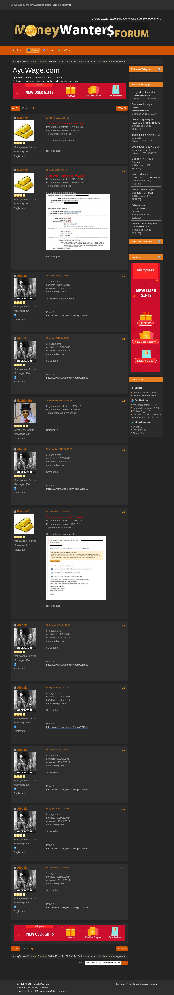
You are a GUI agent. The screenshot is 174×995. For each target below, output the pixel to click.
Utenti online (143, 422)
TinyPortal (120, 984)
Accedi (55, 4)
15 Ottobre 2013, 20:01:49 (58, 511)
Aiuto (129, 984)
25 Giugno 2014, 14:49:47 (57, 750)
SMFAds (20, 988)
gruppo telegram (128, 18)
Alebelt (22, 275)
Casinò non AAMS (141, 158)
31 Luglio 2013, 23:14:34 (57, 170)
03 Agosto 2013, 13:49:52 (57, 276)
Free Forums (32, 988)
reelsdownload (140, 110)
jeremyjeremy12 (141, 150)
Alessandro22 (142, 95)
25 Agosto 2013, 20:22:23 (57, 338)
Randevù (23, 117)
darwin (135, 211)
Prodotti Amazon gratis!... (145, 223)
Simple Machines (41, 984)
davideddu (24, 400)
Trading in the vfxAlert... (144, 134)
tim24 (150, 192)
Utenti (139, 387)
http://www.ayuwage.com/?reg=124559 (67, 315)
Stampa (122, 108)
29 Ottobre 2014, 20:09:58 (58, 867)
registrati (66, 4)
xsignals (136, 138)
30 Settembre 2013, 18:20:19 (59, 449)
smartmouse (153, 122)
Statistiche (137, 379)
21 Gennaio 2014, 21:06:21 (58, 625)
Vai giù (15, 108)
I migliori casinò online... (145, 92)
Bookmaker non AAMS (144, 146)
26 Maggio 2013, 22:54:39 (57, 118)
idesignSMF (44, 987)
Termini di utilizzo (140, 984)
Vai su (15, 949)
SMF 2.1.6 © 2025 (25, 984)
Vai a (81, 962)
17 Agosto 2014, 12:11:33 (57, 808)
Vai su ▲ (154, 984)
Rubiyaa (136, 162)
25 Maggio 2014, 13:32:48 (57, 687)
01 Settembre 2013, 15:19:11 (59, 400)
